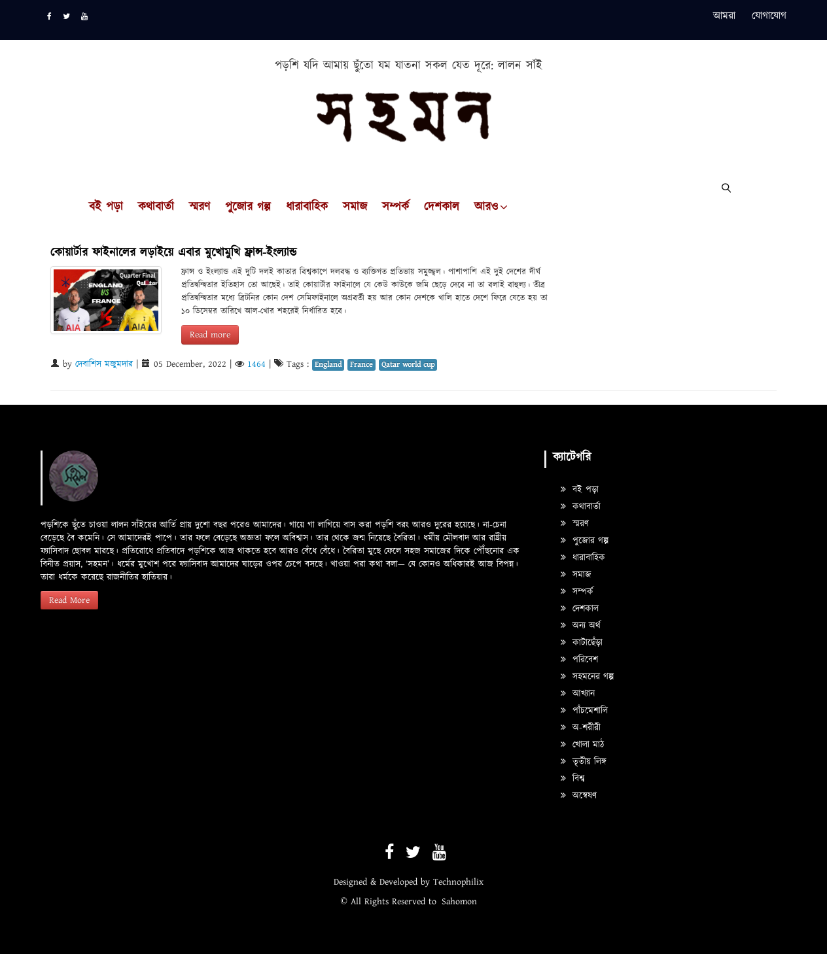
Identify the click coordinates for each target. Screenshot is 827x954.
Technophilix (458, 882)
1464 (256, 364)
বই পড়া (106, 207)
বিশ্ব (572, 778)
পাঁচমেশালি (584, 710)
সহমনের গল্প (587, 676)
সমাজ (355, 207)
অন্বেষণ (579, 795)
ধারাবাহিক (307, 207)
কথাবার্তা (156, 207)
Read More (69, 600)
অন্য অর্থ (581, 625)
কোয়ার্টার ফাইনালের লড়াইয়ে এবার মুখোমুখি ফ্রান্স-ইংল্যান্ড (173, 253)
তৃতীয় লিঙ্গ (584, 761)
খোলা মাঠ (582, 744)
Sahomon (459, 901)
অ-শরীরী (581, 727)
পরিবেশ (579, 659)
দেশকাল (441, 207)
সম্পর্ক (395, 207)
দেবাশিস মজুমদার (104, 364)
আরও (486, 207)
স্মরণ (199, 207)
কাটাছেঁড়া (582, 642)
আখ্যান (578, 693)
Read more (210, 334)
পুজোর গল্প (248, 207)
